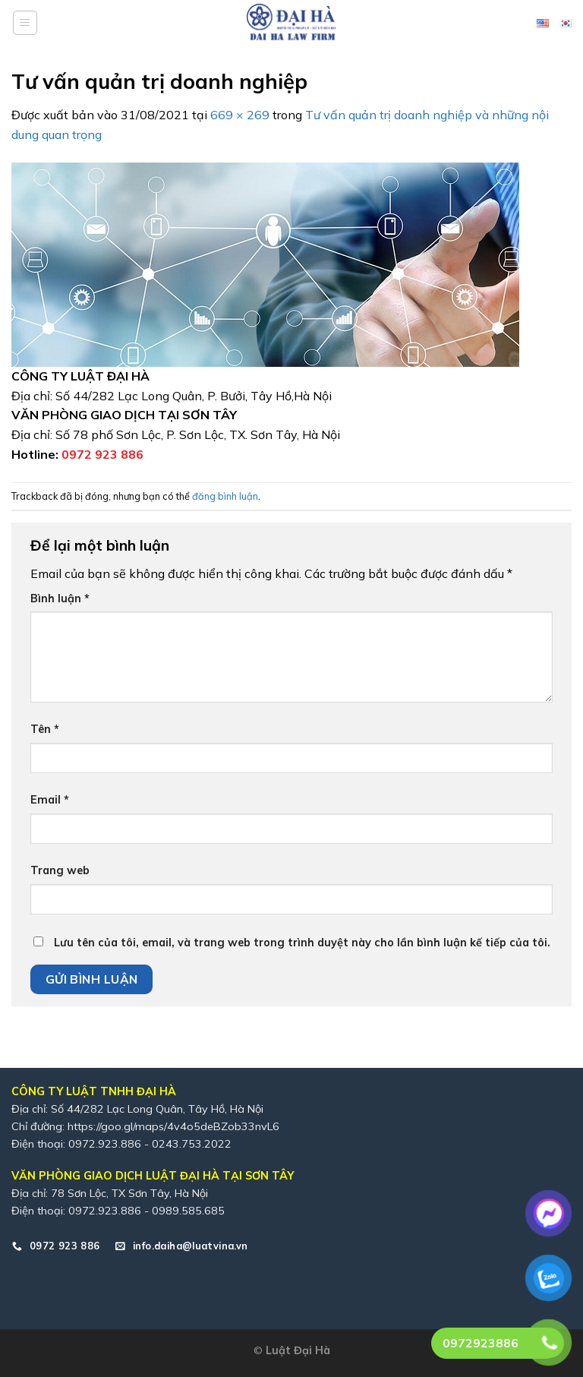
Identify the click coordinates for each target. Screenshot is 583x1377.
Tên (44, 729)
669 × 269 (239, 114)
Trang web (60, 870)
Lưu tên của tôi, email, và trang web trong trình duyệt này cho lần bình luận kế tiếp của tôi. (302, 942)
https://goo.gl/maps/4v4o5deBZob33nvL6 (173, 1126)
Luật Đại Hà (298, 1350)
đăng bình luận (225, 496)
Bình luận (60, 598)
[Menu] (25, 23)
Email (49, 800)
